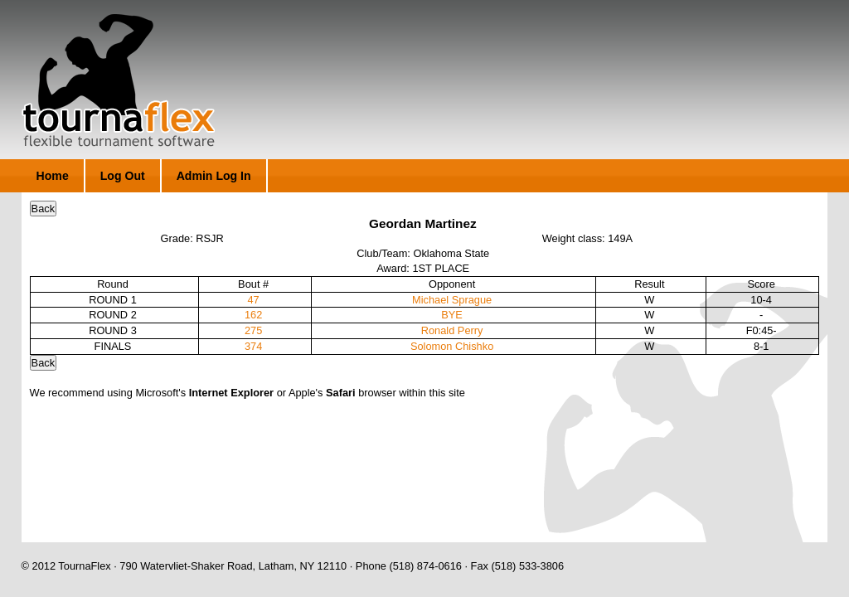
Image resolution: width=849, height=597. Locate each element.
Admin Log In (214, 175)
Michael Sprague (452, 300)
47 (254, 300)
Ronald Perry (452, 330)
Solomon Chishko (451, 346)
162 (253, 314)
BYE (452, 314)
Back (43, 208)
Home (52, 175)
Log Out (122, 175)
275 (253, 330)
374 (253, 346)
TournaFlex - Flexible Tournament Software (118, 80)
